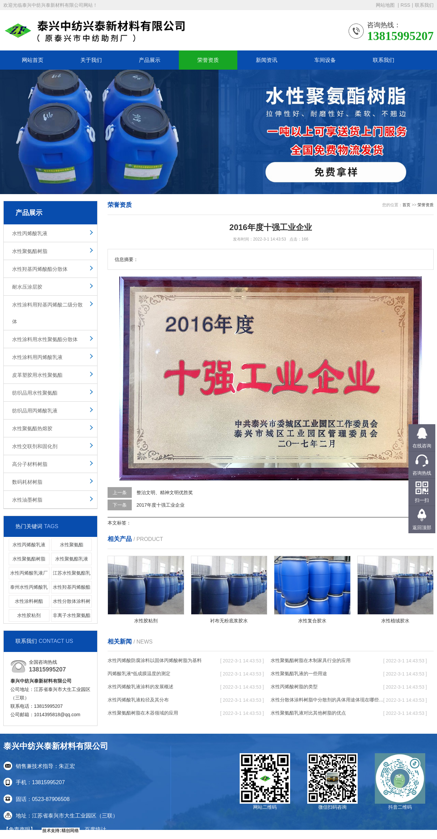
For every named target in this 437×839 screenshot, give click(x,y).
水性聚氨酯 (71, 544)
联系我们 (424, 5)
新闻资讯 (266, 60)
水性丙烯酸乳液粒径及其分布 (138, 699)
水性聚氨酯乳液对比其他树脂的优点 (308, 713)
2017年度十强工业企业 (160, 505)
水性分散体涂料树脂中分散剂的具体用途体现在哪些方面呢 (328, 699)
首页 (406, 205)
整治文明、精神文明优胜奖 (164, 492)
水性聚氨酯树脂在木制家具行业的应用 (311, 660)
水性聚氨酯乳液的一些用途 (299, 673)
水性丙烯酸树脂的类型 (294, 686)
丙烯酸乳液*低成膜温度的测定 (139, 673)
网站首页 (32, 60)
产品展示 (149, 60)
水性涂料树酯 (29, 601)
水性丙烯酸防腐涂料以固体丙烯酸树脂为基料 (155, 660)
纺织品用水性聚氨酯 (34, 393)
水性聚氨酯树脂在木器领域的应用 (143, 713)
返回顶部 (421, 527)
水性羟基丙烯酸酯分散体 (40, 269)
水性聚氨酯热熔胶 (32, 428)
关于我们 (91, 60)
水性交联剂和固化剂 (34, 446)
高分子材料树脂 (29, 464)
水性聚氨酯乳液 (71, 558)
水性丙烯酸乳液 (29, 233)
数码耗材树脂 (27, 482)
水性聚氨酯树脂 (29, 251)
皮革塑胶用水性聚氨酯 (37, 375)
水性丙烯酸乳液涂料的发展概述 (140, 686)
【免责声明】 (19, 829)
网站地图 (386, 5)
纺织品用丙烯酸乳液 (34, 410)
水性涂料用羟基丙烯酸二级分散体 (47, 313)
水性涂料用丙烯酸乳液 (37, 357)
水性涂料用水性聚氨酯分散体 (45, 339)
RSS (405, 5)
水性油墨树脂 (27, 500)
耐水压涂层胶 (27, 287)
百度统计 (95, 829)
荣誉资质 (208, 60)
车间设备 (325, 60)
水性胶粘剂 (29, 615)
